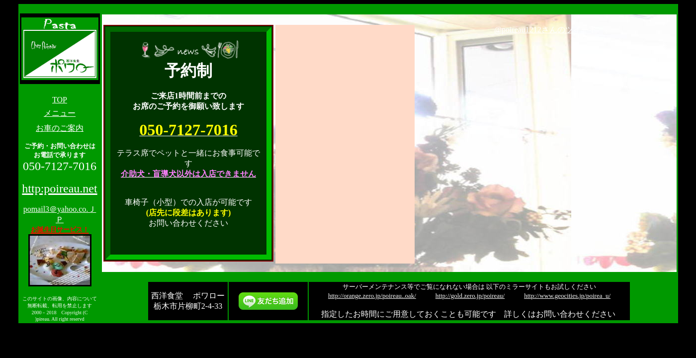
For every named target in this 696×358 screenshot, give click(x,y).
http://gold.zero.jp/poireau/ (470, 295)
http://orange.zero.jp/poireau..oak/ (372, 295)
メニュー (60, 113)
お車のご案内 (60, 128)
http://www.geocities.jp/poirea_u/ (567, 295)
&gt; (188, 143)
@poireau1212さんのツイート (545, 29)
